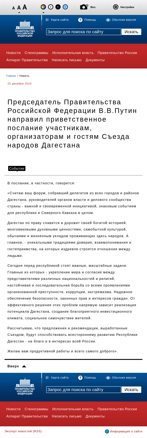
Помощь (90, 19)
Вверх (13, 366)
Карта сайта (60, 19)
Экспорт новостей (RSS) (23, 431)
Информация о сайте (126, 431)
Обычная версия (124, 19)
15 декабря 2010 (19, 83)
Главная (11, 75)
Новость (24, 75)
